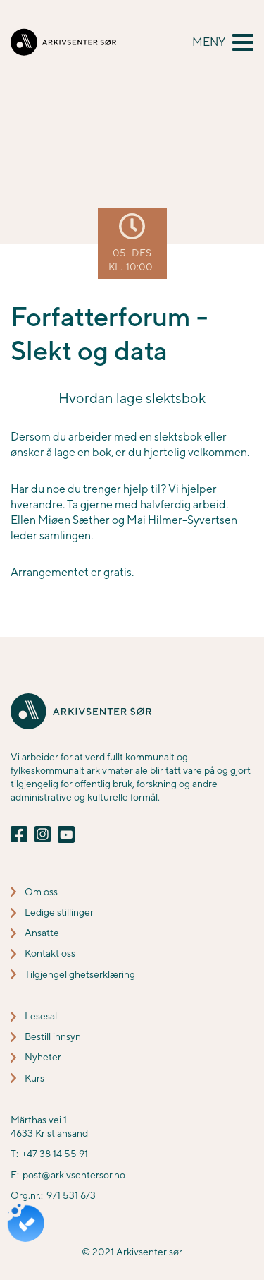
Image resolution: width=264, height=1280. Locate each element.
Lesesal (41, 1016)
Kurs (34, 1078)
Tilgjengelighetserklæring (80, 974)
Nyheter (43, 1057)
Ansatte (42, 932)
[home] (63, 42)
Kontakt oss (50, 953)
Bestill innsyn (53, 1036)
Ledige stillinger (59, 912)
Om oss (41, 891)
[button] (222, 42)
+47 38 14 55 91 (55, 1153)
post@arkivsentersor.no (74, 1174)
